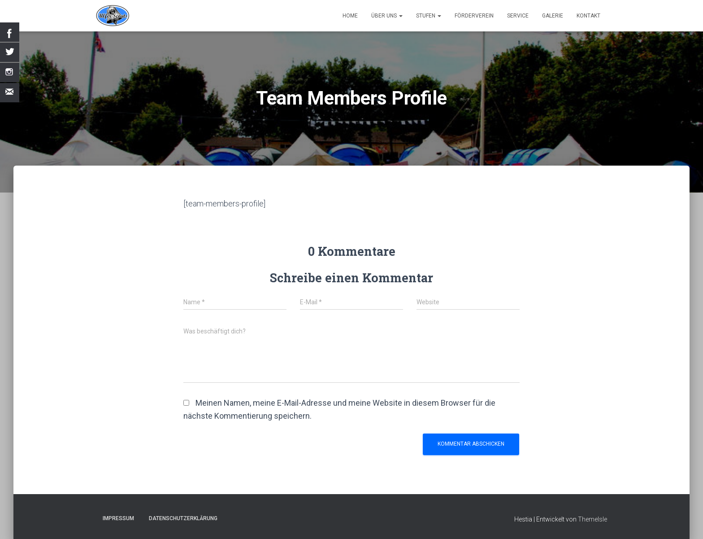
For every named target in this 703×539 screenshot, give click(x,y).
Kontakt (588, 16)
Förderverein (474, 16)
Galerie (552, 16)
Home (350, 16)
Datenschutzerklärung (183, 518)
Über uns (387, 16)
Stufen (428, 16)
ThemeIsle (592, 519)
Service (518, 16)
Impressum (118, 518)
